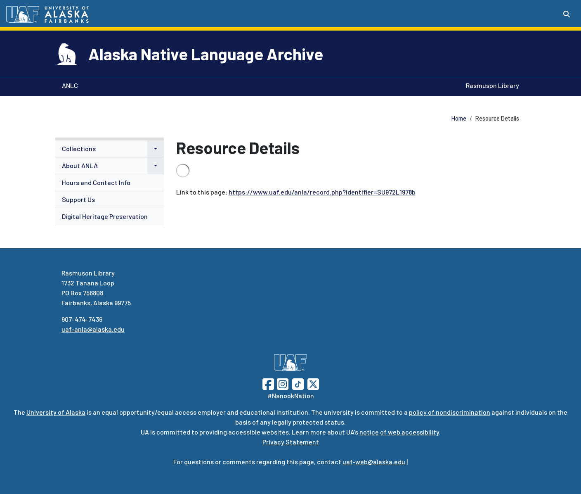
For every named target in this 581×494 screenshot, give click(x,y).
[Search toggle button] (566, 14)
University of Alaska (55, 412)
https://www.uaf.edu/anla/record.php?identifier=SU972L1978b (322, 192)
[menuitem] (109, 148)
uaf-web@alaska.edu (373, 462)
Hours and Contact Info (96, 182)
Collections (79, 148)
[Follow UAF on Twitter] (313, 383)
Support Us (78, 199)
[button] (155, 148)
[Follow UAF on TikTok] (298, 383)
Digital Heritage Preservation (105, 216)
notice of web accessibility (399, 432)
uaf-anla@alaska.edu (93, 329)
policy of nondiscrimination (449, 412)
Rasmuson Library (491, 84)
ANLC (68, 84)
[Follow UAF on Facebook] (268, 383)
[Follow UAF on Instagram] (281, 383)
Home (458, 118)
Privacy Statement (290, 442)
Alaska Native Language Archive (205, 54)
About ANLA (80, 165)
